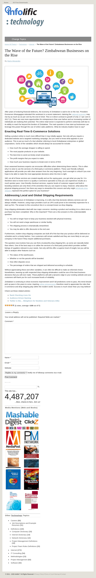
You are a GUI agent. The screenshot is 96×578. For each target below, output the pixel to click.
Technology (23, 44)
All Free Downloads (20, 2)
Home (6, 2)
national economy (79, 114)
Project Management (19, 560)
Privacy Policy (39, 574)
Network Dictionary (19, 538)
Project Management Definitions (24, 541)
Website (8, 368)
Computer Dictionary (20, 532)
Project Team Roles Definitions (24, 546)
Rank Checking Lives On (20, 295)
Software (14, 563)
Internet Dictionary (19, 535)
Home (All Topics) (11, 44)
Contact (63, 574)
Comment (9, 321)
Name (8, 358)
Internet (31, 44)
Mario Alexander (13, 61)
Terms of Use (49, 574)
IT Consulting (16, 553)
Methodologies (16, 556)
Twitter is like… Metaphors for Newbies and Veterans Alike (34, 301)
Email (7, 363)
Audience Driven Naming (20, 298)
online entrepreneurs (47, 284)
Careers (14, 521)
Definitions (15, 529)
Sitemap (57, 574)
